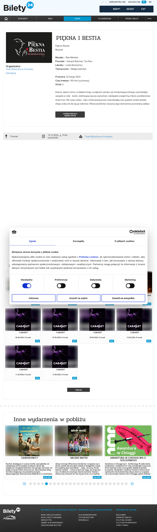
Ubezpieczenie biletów (51, 525)
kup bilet (47, 477)
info (143, 136)
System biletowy (86, 518)
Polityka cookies (124, 520)
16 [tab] (90, 483)
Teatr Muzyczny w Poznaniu (19, 69)
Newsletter (46, 520)
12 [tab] (74, 483)
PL (144, 2)
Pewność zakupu (124, 518)
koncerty (23, 18)
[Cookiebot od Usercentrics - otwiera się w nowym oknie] (131, 232)
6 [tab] (50, 483)
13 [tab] (78, 483)
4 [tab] (42, 483)
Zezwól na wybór (78, 298)
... (149, 18)
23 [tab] (118, 483)
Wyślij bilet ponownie (51, 518)
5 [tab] (46, 483)
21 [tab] (110, 483)
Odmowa (33, 298)
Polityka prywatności (126, 523)
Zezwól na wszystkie (123, 298)
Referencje (83, 520)
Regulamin (121, 515)
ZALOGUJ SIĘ (134, 2)
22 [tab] (114, 483)
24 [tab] (122, 483)
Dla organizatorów (87, 515)
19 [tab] (102, 483)
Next (132, 483)
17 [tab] (94, 483)
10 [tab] (66, 483)
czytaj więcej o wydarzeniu (70, 114)
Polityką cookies (88, 256)
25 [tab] (126, 483)
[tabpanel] (29, 452)
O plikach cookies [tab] (124, 241)
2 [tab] (34, 483)
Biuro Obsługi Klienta (51, 515)
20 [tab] (106, 483)
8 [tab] (58, 483)
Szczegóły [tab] (78, 241)
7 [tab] (54, 483)
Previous (24, 483)
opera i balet (132, 18)
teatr (77, 18)
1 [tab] (30, 483)
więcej (78, 390)
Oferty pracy (122, 525)
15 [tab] (86, 483)
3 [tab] (38, 483)
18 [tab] (98, 483)
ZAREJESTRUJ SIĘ (117, 2)
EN (150, 2)
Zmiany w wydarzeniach (52, 523)
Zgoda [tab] (32, 241)
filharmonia (104, 18)
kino (50, 18)
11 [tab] (70, 483)
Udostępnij (11, 73)
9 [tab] (62, 483)
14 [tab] (82, 483)
